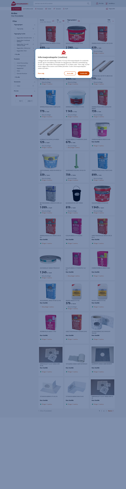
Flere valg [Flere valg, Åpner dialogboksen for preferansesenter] (41, 73)
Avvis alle (70, 73)
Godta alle (83, 73)
